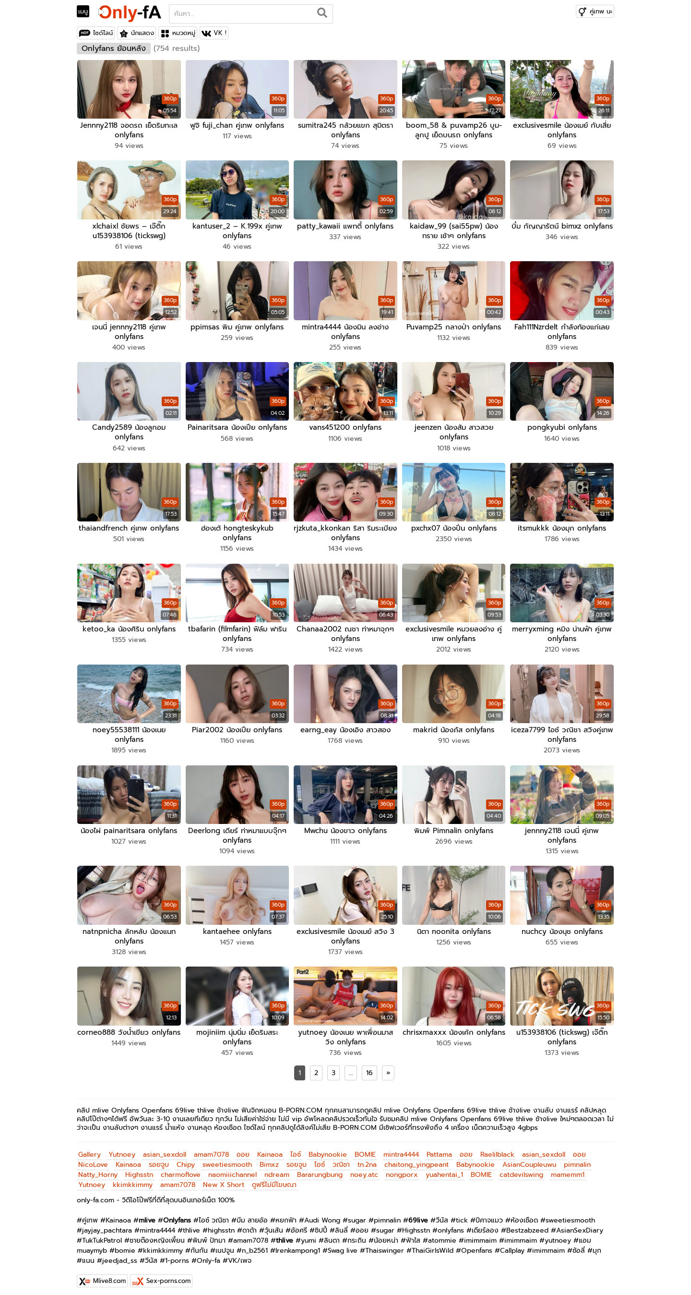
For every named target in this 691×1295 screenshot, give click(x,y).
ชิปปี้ (321, 1225)
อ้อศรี (299, 1225)
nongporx (402, 1169)
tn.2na (367, 1159)
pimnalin (577, 1159)
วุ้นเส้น (273, 1225)
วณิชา (341, 1159)
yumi (308, 1235)
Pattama (439, 1149)
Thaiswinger (384, 1245)
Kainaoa (270, 1149)
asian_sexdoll (164, 1149)
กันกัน (199, 1245)
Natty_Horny (98, 1169)
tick (462, 1215)
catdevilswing (521, 1169)
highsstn (221, 1225)
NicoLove (93, 1159)
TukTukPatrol (102, 1235)
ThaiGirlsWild (432, 1245)
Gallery (89, 1149)
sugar (357, 1215)
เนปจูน (224, 1245)
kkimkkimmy (133, 1179)
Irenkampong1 (297, 1245)
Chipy (186, 1159)
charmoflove (181, 1169)
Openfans (476, 1245)
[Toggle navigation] (86, 11)
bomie (125, 1245)
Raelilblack (497, 1149)
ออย (243, 1149)
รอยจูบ (159, 1159)
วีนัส (442, 1215)
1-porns (177, 1255)
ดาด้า (249, 1225)
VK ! (220, 32)
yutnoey (558, 1235)
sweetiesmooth (227, 1159)
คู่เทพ (90, 1215)
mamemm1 (567, 1169)
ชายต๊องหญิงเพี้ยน (157, 1235)
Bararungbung (320, 1169)
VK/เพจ (239, 1255)
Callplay (512, 1245)
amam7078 (211, 1149)
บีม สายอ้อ (252, 1215)
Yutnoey (121, 1149)
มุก (597, 1245)
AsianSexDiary (579, 1225)
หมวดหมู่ (183, 32)
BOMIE (365, 1149)
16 (369, 1068)
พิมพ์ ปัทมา (209, 1235)
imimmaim (480, 1235)
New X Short (223, 1179)
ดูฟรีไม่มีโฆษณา (274, 1179)
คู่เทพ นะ (601, 11)
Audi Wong (322, 1215)
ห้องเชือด (524, 1215)
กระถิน (356, 1235)
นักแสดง (142, 32)
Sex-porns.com (168, 1275)
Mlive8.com (109, 1275)
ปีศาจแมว (489, 1215)
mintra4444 (401, 1149)
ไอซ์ (295, 1149)
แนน (88, 1255)
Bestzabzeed (527, 1225)
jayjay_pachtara (107, 1225)
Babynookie (328, 1149)
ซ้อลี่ (578, 1245)
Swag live (342, 1245)
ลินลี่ (341, 1225)
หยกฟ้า (286, 1215)
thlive (191, 1225)
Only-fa (208, 1255)
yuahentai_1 (444, 1169)
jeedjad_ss (119, 1255)
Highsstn (139, 1169)
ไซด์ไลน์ (103, 32)
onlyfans (451, 1225)
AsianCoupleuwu (529, 1159)
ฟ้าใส (413, 1235)
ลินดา (332, 1235)
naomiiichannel (232, 1169)
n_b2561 (255, 1245)
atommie (442, 1235)
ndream (276, 1169)
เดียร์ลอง (485, 1225)
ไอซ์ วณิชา (214, 1215)
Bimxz (269, 1159)
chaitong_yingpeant (416, 1159)
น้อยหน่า (386, 1235)
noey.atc (364, 1169)
